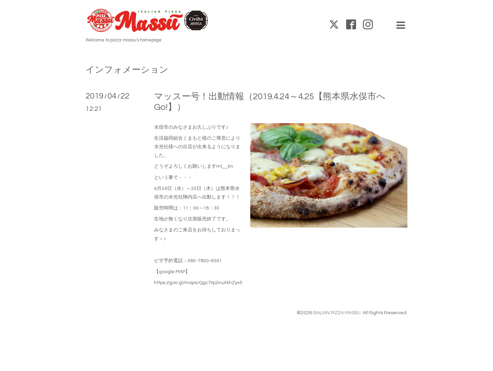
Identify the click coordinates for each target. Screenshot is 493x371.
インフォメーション (127, 69)
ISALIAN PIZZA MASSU (337, 312)
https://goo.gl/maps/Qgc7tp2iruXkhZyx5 (198, 282)
